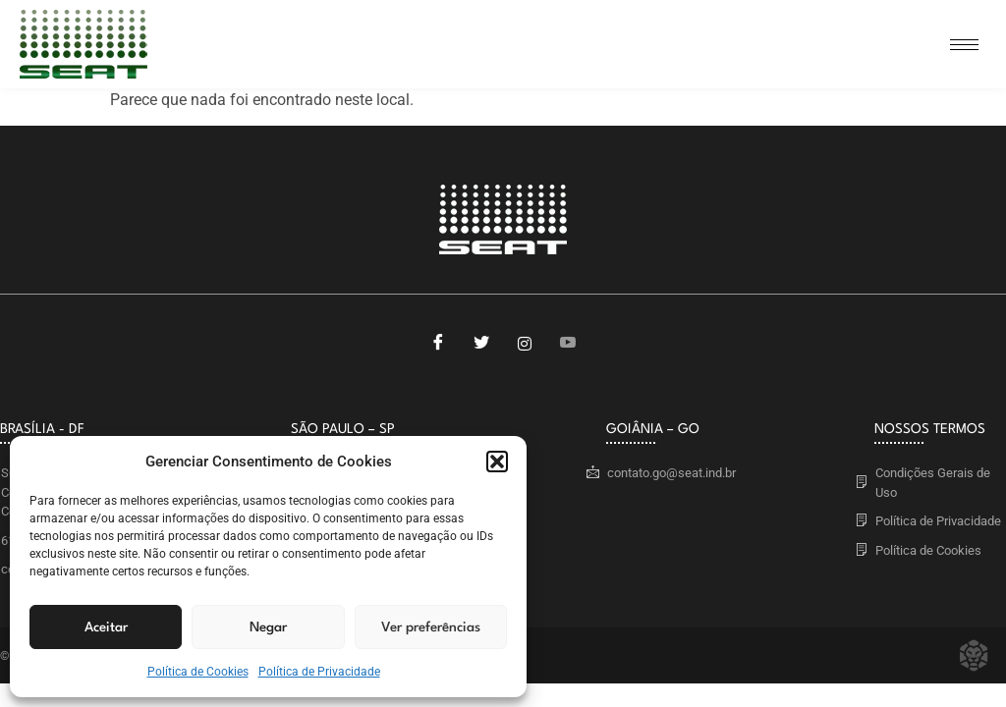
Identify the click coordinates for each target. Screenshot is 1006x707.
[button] (497, 461)
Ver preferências (430, 627)
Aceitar (106, 627)
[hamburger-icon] (964, 44)
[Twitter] (481, 343)
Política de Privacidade (319, 672)
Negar (268, 627)
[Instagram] (524, 343)
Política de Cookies (198, 672)
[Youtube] (568, 343)
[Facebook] (438, 343)
